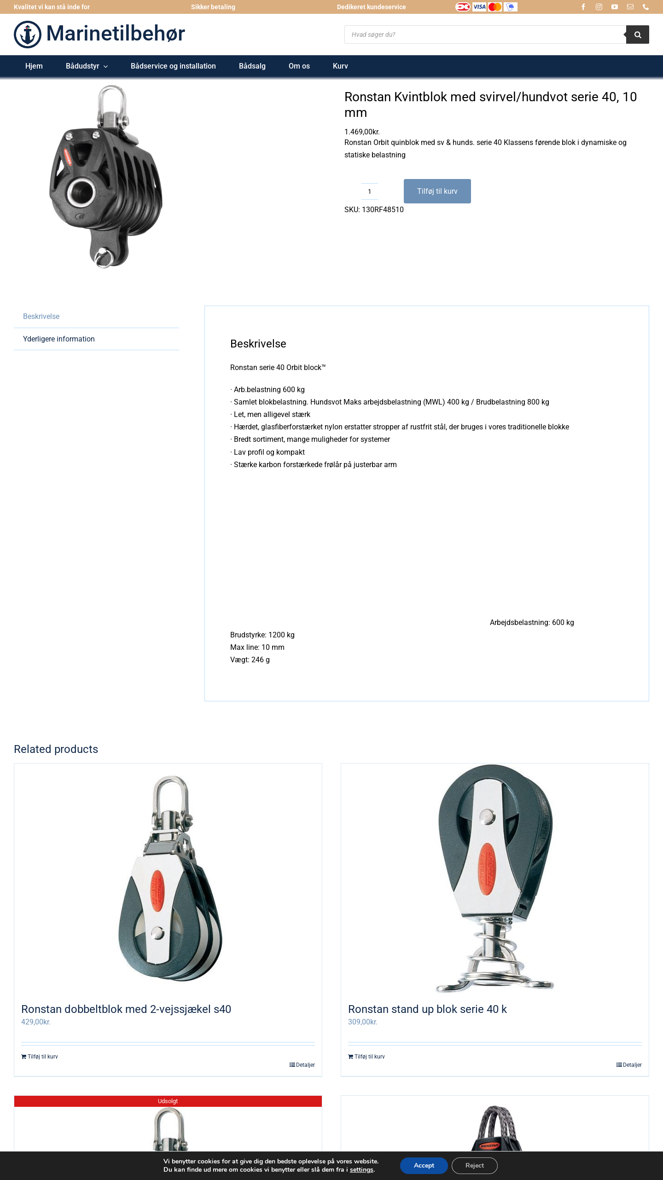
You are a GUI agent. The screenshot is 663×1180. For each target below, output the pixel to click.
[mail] (630, 7)
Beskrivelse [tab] (41, 316)
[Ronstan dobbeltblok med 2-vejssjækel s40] (168, 879)
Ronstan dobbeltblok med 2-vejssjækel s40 (126, 1009)
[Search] (637, 34)
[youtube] (614, 7)
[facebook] (583, 7)
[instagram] (599, 7)
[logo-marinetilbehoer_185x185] (27, 24)
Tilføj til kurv (437, 191)
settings (361, 1170)
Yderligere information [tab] (59, 339)
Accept (424, 1165)
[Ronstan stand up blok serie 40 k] (495, 879)
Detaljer (305, 1065)
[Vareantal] (369, 191)
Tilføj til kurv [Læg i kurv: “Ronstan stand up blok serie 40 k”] (370, 1056)
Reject (474, 1165)
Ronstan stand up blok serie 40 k (427, 1009)
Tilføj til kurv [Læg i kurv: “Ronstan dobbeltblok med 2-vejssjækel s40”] (43, 1056)
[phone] (646, 7)
